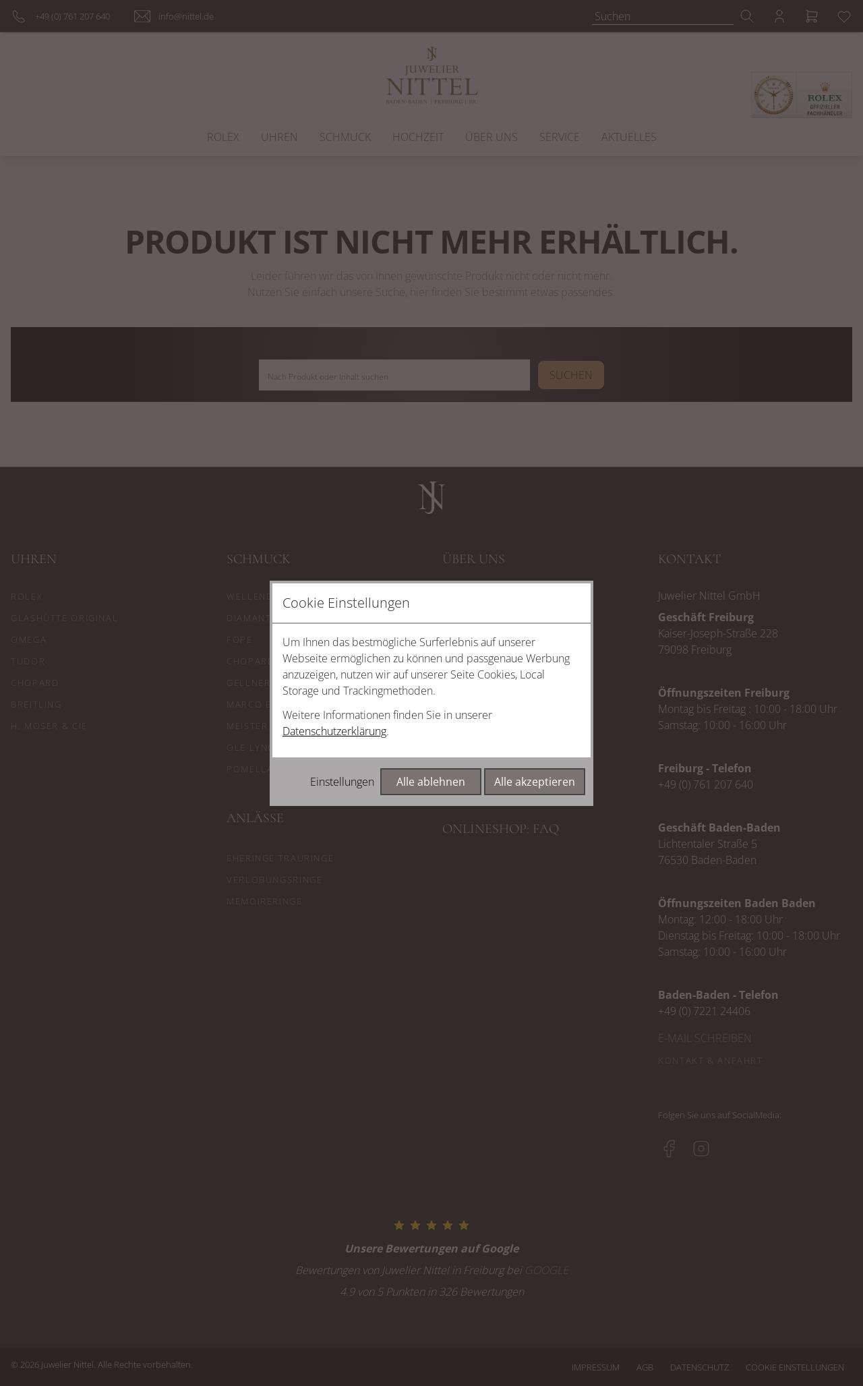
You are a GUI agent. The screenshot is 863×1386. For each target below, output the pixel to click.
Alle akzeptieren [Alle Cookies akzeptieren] (534, 781)
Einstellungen (342, 781)
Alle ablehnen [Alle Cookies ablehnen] (430, 781)
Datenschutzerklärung (334, 731)
